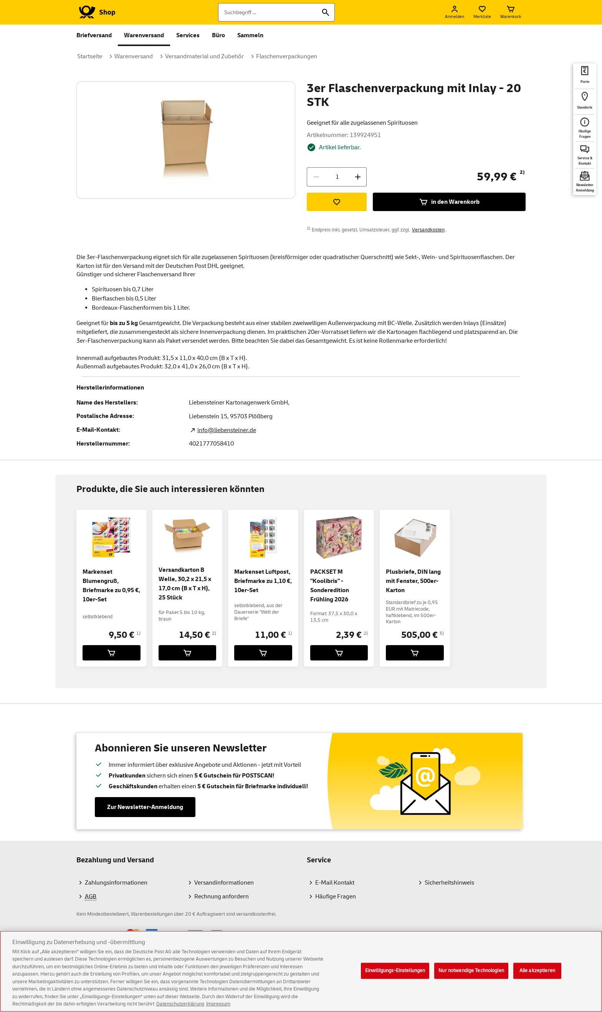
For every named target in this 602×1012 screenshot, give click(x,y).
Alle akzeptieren (537, 977)
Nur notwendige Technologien (471, 977)
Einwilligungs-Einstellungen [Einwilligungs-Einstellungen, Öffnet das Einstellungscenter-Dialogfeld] (395, 977)
